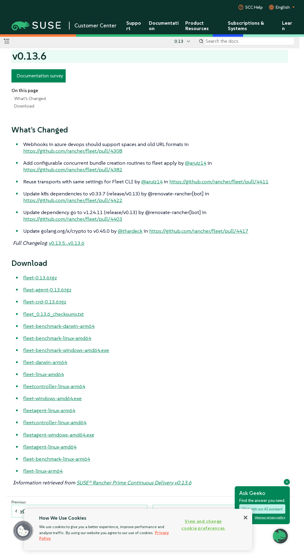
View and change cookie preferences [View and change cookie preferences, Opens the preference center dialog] (203, 524)
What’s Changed (30, 98)
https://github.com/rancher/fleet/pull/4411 (218, 181)
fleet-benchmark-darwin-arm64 (59, 326)
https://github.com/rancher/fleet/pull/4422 (72, 200)
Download (24, 106)
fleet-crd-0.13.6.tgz (44, 301)
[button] (280, 536)
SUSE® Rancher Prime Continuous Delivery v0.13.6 (134, 482)
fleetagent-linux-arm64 (49, 410)
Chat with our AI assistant (262, 509)
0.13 (178, 41)
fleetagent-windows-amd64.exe (58, 434)
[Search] (249, 41)
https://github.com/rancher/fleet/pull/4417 (198, 231)
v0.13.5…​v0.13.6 (66, 243)
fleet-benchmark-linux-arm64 (56, 459)
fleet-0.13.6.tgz (40, 277)
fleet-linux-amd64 (43, 374)
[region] (138, 529)
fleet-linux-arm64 (43, 471)
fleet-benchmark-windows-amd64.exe (66, 350)
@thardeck (130, 231)
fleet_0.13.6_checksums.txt (53, 314)
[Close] (245, 517)
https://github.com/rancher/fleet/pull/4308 (72, 151)
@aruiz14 (195, 163)
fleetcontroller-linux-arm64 (54, 386)
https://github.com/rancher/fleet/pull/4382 (72, 169)
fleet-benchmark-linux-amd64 (57, 338)
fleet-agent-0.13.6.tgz (47, 289)
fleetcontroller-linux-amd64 (54, 422)
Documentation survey (40, 76)
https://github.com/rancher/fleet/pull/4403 (72, 219)
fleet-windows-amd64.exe (52, 398)
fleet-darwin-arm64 (45, 362)
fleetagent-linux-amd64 (50, 446)
